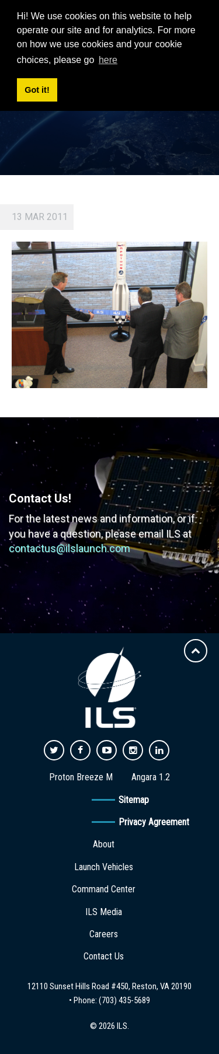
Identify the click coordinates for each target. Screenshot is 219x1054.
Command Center (103, 889)
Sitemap (134, 799)
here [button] (108, 60)
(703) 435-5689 (124, 1000)
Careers (103, 934)
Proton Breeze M (81, 777)
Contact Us (104, 956)
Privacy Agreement (154, 822)
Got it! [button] (37, 90)
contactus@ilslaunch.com (69, 548)
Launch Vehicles (103, 866)
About (103, 844)
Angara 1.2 (150, 777)
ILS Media (103, 911)
